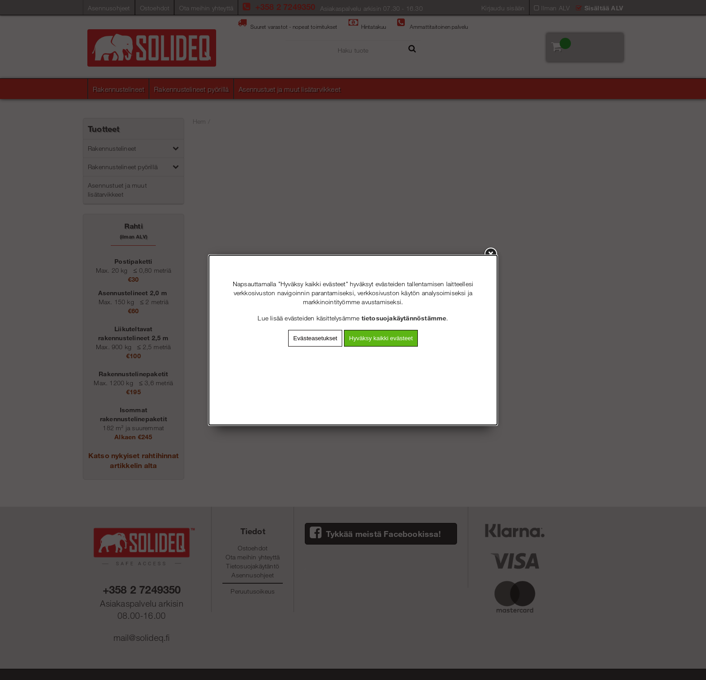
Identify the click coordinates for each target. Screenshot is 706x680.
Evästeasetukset (315, 338)
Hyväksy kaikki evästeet (380, 338)
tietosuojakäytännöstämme (404, 318)
